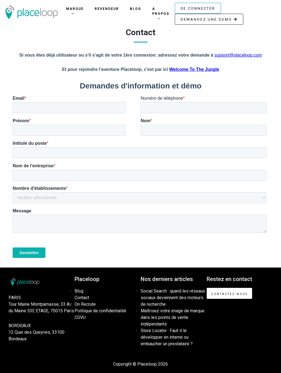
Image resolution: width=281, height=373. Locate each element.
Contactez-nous (229, 294)
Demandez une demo (209, 19)
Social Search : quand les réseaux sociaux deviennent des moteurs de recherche (173, 297)
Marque (75, 9)
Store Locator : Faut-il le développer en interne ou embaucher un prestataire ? (167, 337)
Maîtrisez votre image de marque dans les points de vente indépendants (172, 317)
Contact (82, 297)
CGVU (80, 317)
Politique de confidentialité (100, 310)
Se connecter (198, 8)
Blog (135, 9)
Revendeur (107, 9)
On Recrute (85, 304)
